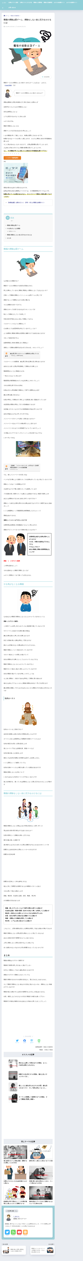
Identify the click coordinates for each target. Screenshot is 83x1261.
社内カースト (12, 231)
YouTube (19, 1235)
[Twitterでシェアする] (17, 1041)
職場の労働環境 (50, 2)
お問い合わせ (14, 7)
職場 (51, 1050)
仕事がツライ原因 (15, 2)
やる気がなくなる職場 (13, 228)
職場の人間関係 (40, 2)
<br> (8, 867)
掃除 (46, 1050)
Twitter (7, 1235)
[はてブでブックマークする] (31, 1041)
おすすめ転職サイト (61, 2)
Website (25, 1235)
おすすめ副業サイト (74, 2)
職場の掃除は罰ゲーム (13, 225)
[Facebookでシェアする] (24, 1041)
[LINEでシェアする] (39, 1041)
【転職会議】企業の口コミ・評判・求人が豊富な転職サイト (26, 202)
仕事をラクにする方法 (28, 2)
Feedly (13, 1235)
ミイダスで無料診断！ (12, 158)
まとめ (9, 238)
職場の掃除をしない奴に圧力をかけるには (19, 235)
